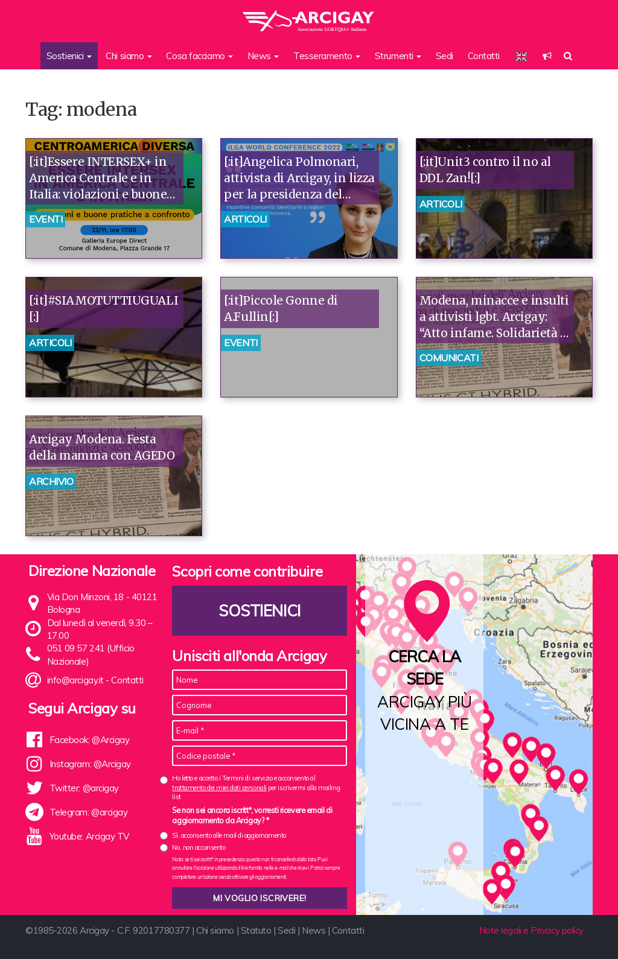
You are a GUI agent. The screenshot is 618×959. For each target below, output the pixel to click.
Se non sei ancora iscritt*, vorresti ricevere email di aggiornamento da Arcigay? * (252, 815)
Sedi (444, 56)
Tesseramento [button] (326, 56)
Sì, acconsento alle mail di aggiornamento (229, 835)
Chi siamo (215, 930)
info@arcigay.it (75, 680)
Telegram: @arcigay (88, 812)
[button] (547, 55)
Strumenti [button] (398, 56)
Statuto (256, 930)
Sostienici (260, 611)
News (313, 930)
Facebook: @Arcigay (89, 739)
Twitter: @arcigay (84, 788)
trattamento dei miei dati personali (219, 787)
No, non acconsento (198, 847)
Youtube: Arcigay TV (89, 836)
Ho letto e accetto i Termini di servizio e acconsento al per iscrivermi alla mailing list (256, 787)
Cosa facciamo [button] (199, 56)
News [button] (263, 56)
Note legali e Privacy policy (531, 930)
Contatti (484, 56)
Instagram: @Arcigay (90, 764)
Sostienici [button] (69, 56)
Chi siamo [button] (129, 56)
